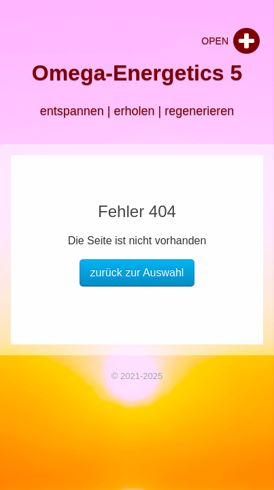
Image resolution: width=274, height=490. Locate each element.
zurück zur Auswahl (137, 272)
